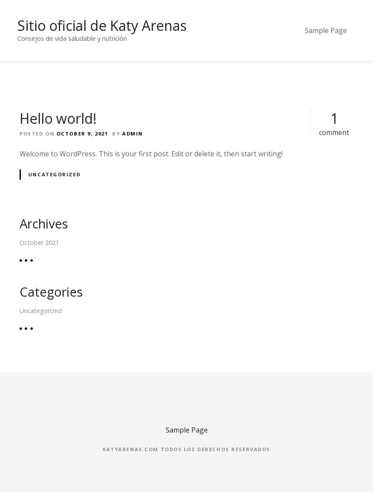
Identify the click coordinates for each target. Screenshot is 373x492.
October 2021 (39, 242)
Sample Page (326, 30)
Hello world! (58, 118)
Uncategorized (54, 174)
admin (132, 133)
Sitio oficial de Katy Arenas (101, 25)
